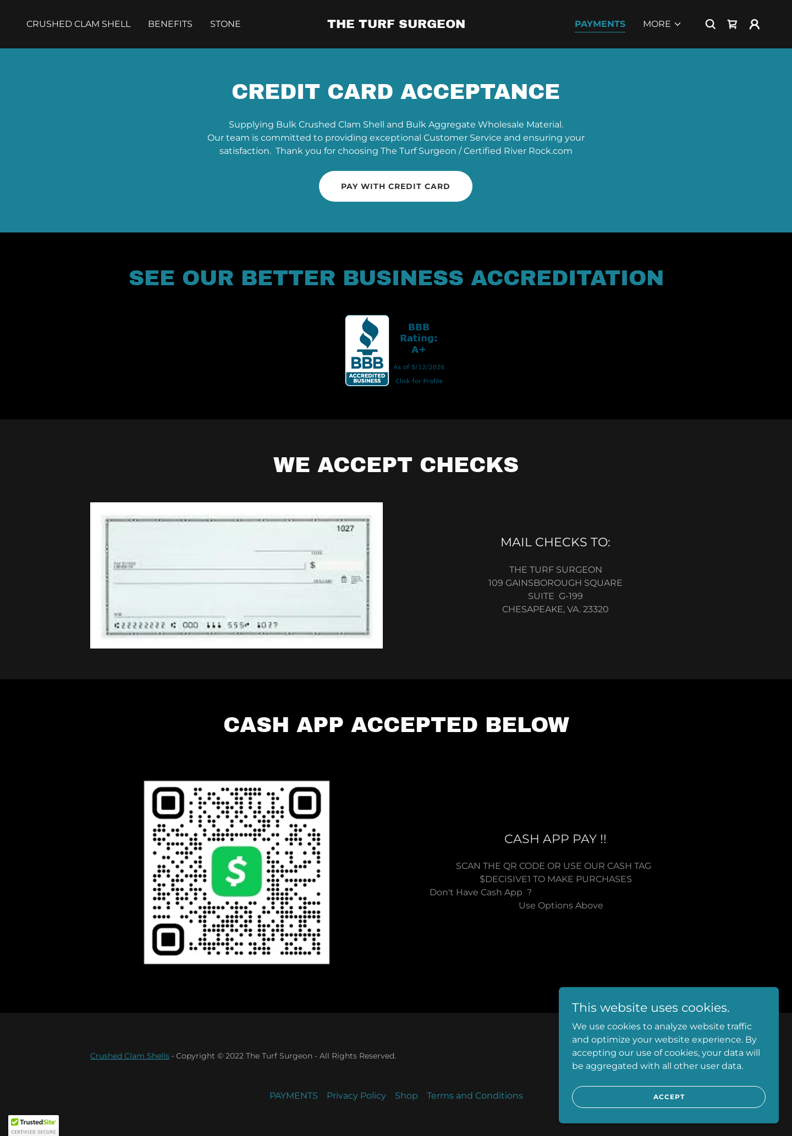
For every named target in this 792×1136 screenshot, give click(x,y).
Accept (669, 1097)
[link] (396, 25)
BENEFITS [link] (170, 24)
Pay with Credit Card (395, 186)
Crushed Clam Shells (129, 1056)
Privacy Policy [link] (356, 1095)
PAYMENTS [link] (600, 24)
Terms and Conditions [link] (475, 1095)
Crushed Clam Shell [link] (78, 24)
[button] (662, 24)
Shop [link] (406, 1095)
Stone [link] (225, 24)
